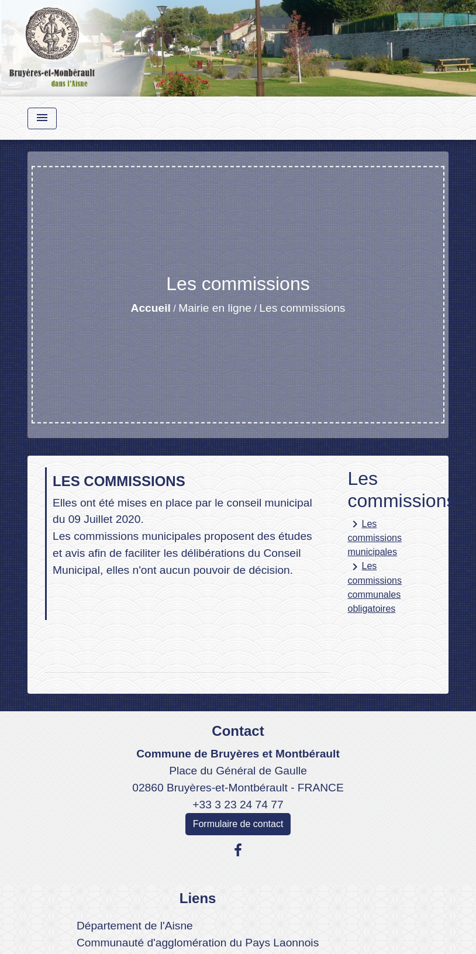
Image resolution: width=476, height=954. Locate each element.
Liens (198, 898)
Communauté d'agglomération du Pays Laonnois (198, 942)
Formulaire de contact (238, 824)
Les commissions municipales (375, 537)
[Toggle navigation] (42, 118)
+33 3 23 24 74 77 (237, 804)
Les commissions (302, 308)
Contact (238, 731)
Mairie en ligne (214, 308)
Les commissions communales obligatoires (375, 587)
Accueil (151, 308)
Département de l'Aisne (135, 925)
